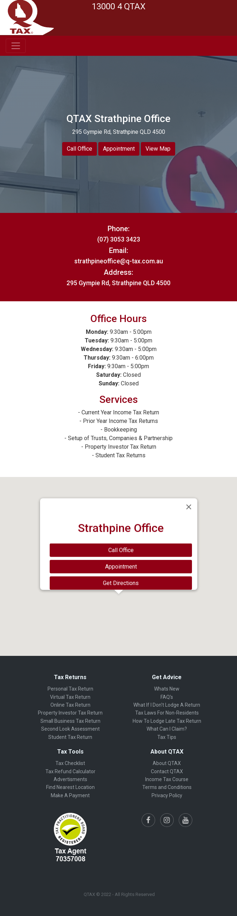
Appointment (119, 148)
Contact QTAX (167, 771)
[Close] (188, 507)
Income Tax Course (166, 779)
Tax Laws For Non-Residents (167, 713)
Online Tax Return (70, 705)
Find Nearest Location (70, 787)
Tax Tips (166, 737)
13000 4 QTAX (118, 6)
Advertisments (70, 779)
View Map (158, 148)
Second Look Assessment (70, 729)
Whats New (166, 689)
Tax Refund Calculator (70, 771)
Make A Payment (70, 795)
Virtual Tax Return (70, 697)
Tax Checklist (70, 763)
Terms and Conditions (167, 787)
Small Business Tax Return (70, 721)
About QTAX (167, 763)
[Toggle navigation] (16, 46)
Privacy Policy (167, 795)
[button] (118, 600)
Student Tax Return (70, 737)
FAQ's (167, 697)
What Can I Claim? (167, 729)
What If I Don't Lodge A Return (166, 705)
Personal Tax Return (70, 689)
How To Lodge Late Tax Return (167, 721)
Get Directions (121, 583)
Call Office (79, 148)
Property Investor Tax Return (70, 713)
